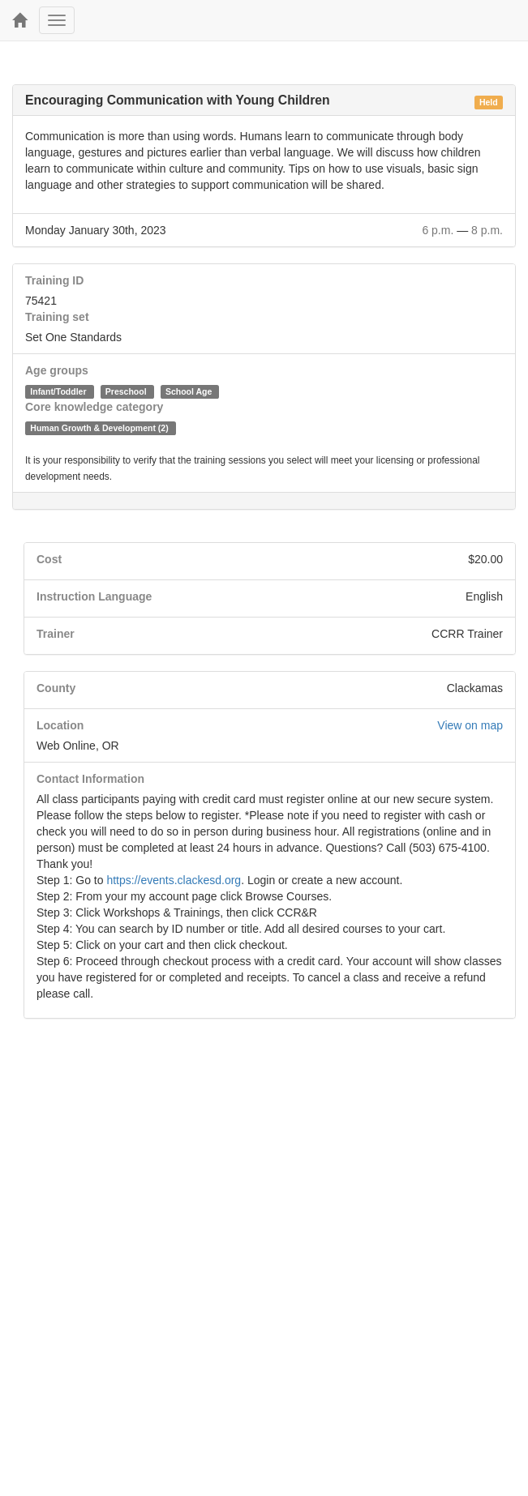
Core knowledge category (94, 406)
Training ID (54, 280)
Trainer (55, 633)
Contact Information (90, 778)
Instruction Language (94, 596)
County (55, 688)
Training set (57, 316)
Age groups (56, 370)
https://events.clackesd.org (173, 880)
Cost (49, 559)
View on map (470, 725)
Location (60, 725)
